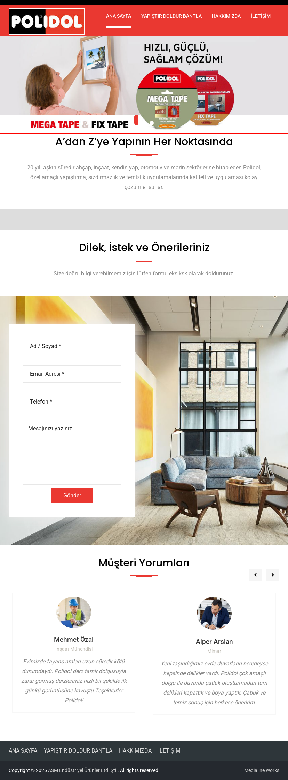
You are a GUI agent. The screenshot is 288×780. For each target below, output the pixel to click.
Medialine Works (261, 770)
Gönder (72, 495)
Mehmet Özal (74, 640)
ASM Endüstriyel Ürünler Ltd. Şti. (83, 770)
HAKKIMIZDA (226, 16)
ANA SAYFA (118, 16)
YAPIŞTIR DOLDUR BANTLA (171, 16)
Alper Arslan (214, 642)
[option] (73, 653)
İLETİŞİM (261, 16)
